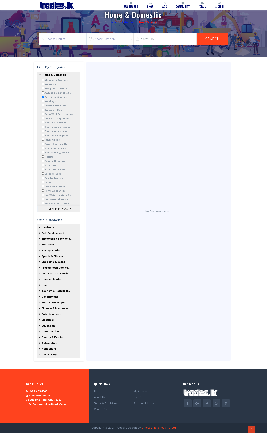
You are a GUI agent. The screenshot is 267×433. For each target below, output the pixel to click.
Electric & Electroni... (56, 122)
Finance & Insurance (55, 308)
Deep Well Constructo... (58, 114)
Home (113, 22)
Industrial (48, 244)
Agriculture (49, 348)
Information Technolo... (57, 238)
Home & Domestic (54, 74)
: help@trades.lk (38, 395)
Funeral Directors (54, 161)
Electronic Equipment (57, 135)
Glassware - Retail (55, 186)
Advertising (49, 354)
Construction (50, 331)
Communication (52, 279)
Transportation (51, 250)
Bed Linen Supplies (56, 97)
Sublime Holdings (144, 403)
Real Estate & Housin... (56, 273)
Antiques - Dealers (55, 88)
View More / (60, 208)
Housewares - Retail (56, 203)
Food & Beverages (53, 302)
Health (46, 285)
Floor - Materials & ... (56, 148)
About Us (99, 397)
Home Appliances (55, 191)
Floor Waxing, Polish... (57, 152)
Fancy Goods (52, 139)
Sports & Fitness (52, 256)
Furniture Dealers (55, 169)
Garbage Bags (52, 174)
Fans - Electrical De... (56, 144)
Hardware (48, 227)
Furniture (50, 165)
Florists (48, 157)
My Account (141, 391)
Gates (47, 182)
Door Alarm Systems (56, 118)
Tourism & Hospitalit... (56, 290)
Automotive (49, 343)
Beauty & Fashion (53, 337)
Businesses (127, 22)
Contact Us (100, 409)
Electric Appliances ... (57, 127)
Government (50, 296)
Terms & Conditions (105, 403)
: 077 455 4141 (36, 391)
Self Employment (53, 233)
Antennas (50, 84)
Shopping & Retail (53, 262)
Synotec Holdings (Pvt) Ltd (159, 427)
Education (48, 325)
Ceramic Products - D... (58, 105)
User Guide (140, 397)
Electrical (48, 319)
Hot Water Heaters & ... (57, 195)
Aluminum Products (56, 80)
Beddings (50, 101)
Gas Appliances (53, 178)
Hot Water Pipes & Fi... (57, 199)
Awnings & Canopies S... (58, 93)
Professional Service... (56, 267)
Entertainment (51, 314)
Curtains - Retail (54, 110)
